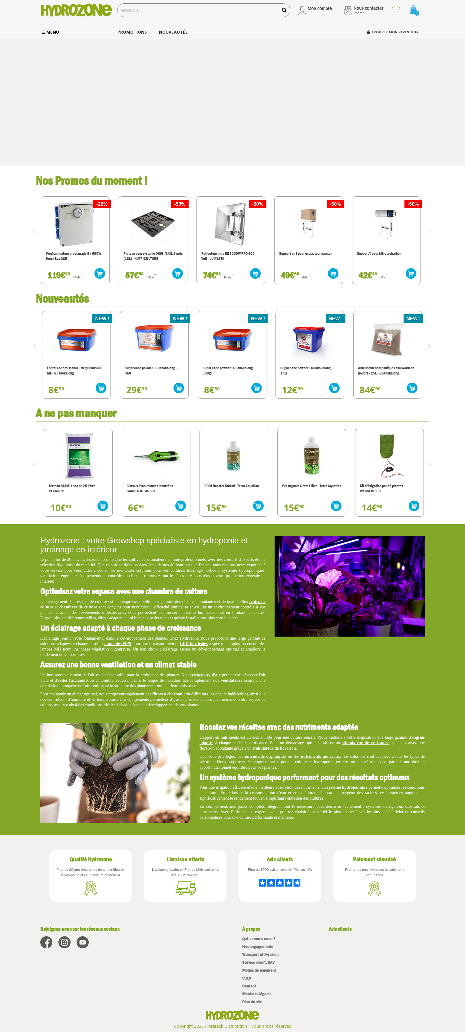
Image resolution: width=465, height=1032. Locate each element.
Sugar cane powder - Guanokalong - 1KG (382, 370)
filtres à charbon (167, 694)
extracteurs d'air (205, 675)
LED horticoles (194, 643)
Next (431, 231)
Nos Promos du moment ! (92, 180)
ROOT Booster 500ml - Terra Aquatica (306, 485)
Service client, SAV (258, 962)
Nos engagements (257, 946)
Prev (36, 231)
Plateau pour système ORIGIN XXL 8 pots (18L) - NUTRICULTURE (230, 256)
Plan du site (252, 1001)
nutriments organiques (265, 756)
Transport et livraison (260, 954)
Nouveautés (62, 298)
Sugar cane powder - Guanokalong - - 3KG (228, 370)
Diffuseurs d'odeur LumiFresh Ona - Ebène (71, 370)
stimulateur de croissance (365, 743)
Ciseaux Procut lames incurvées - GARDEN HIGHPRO (225, 488)
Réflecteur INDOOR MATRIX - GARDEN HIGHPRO (73, 256)
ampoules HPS (117, 643)
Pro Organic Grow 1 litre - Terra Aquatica (385, 485)
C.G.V (246, 978)
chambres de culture (78, 607)
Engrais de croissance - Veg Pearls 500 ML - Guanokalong (151, 370)
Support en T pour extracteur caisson (383, 253)
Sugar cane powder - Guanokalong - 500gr (305, 370)
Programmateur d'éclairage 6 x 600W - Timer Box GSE (151, 256)
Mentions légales (256, 994)
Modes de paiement (259, 970)
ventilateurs (231, 680)
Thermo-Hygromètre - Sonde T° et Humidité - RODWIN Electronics (69, 488)
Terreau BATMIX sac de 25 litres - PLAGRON (147, 488)
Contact (249, 986)
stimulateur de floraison (274, 748)
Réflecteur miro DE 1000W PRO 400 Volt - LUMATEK (305, 256)
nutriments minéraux (320, 756)
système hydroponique (347, 787)
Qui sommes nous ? (258, 938)
